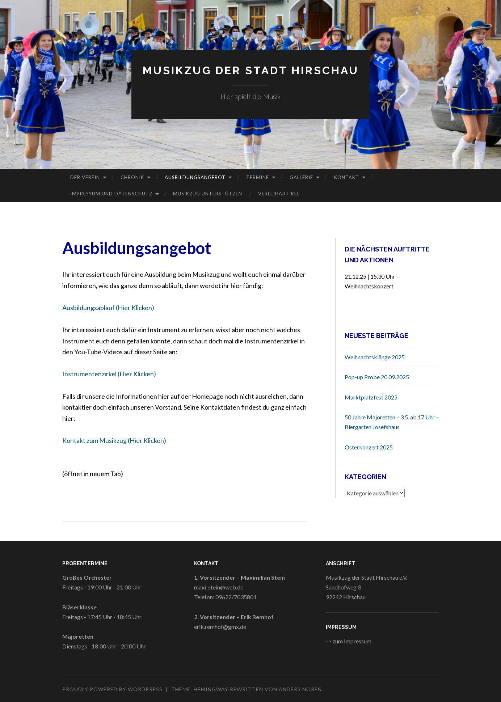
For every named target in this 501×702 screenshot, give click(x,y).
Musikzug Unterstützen (207, 193)
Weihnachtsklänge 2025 (375, 357)
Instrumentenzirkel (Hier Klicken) (109, 374)
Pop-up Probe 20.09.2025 (377, 376)
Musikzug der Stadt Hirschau (251, 70)
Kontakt (346, 177)
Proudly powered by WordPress (112, 689)
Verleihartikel (279, 193)
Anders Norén (300, 689)
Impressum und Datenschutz (111, 193)
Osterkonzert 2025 (369, 447)
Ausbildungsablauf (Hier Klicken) (108, 308)
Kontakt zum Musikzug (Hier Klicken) (114, 440)
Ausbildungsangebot (195, 177)
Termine (257, 177)
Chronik (132, 177)
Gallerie (301, 177)
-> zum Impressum (348, 641)
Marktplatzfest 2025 (371, 397)
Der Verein (85, 177)
